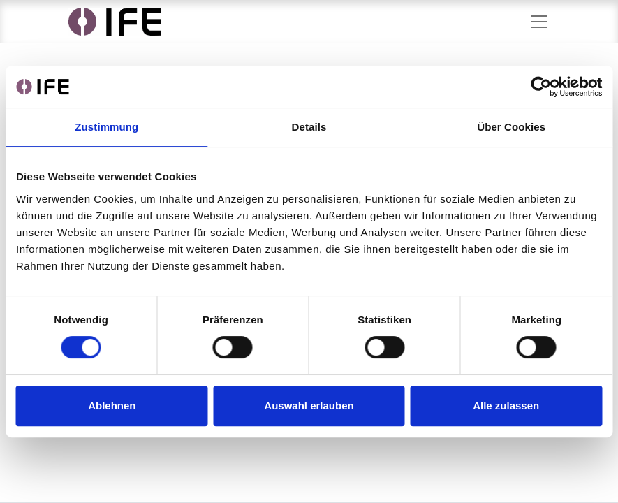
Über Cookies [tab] (511, 127)
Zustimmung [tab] (106, 127)
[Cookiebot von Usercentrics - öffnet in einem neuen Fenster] (541, 86)
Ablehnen (111, 405)
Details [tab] (309, 127)
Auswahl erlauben (308, 405)
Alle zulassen (506, 405)
